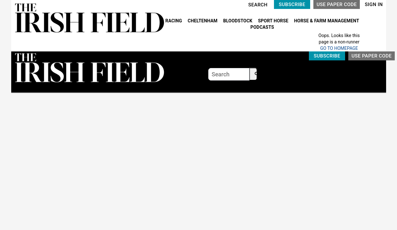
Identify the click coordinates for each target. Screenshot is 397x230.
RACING (174, 20)
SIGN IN (374, 4)
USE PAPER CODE (337, 4)
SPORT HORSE (273, 20)
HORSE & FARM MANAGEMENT (326, 20)
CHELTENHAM (203, 20)
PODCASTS (262, 27)
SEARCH (258, 5)
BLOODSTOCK (238, 20)
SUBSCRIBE (292, 4)
